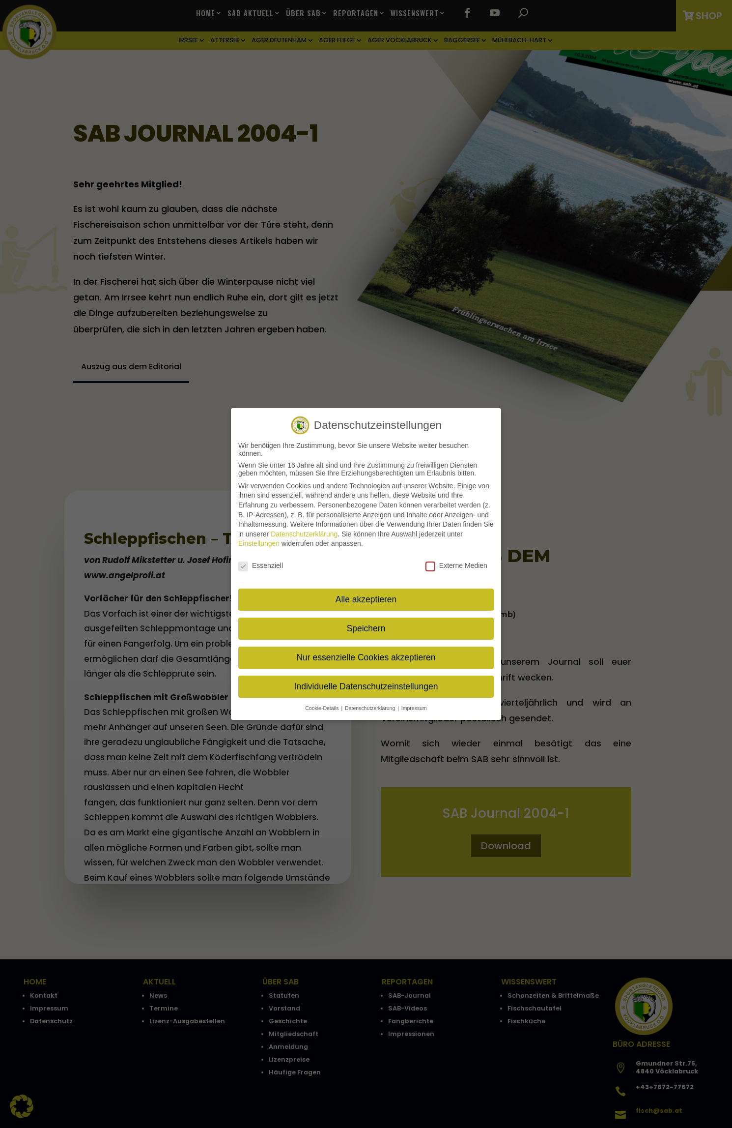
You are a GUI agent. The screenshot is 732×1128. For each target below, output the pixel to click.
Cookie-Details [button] (322, 708)
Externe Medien (456, 565)
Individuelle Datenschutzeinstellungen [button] (366, 686)
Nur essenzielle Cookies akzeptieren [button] (365, 657)
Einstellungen (259, 543)
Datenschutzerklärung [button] (370, 708)
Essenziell (260, 565)
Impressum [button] (414, 708)
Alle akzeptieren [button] (366, 599)
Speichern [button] (366, 628)
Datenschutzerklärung (304, 534)
